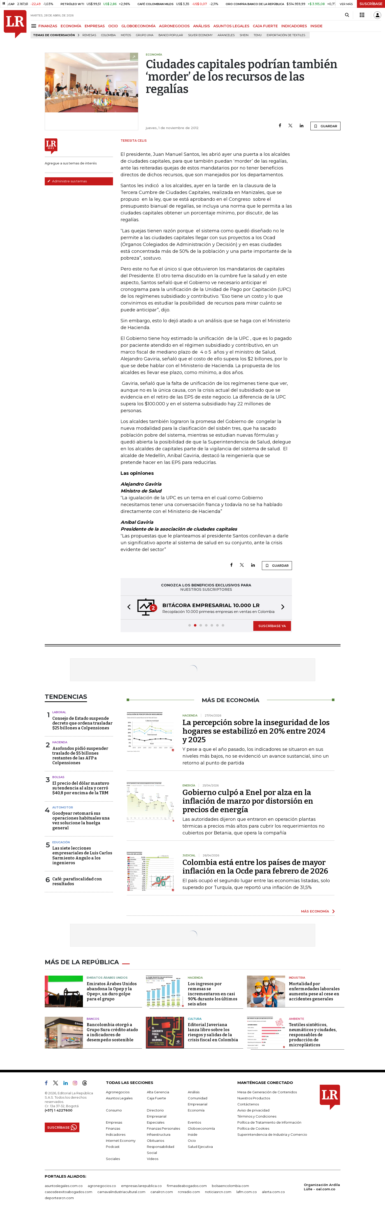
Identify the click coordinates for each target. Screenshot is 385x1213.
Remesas (89, 35)
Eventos (194, 1122)
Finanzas (113, 1128)
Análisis (193, 1092)
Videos (152, 1159)
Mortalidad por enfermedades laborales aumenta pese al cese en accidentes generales (314, 991)
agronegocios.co (102, 1186)
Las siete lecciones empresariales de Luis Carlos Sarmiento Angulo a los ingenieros (82, 855)
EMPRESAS (95, 26)
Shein (244, 35)
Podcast (113, 1147)
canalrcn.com (161, 1192)
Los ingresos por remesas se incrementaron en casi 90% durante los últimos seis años (212, 993)
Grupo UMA (144, 35)
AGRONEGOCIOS (174, 26)
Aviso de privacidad (253, 1110)
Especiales (155, 1122)
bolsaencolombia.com (230, 1186)
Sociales (113, 1159)
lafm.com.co (246, 1192)
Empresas (114, 1122)
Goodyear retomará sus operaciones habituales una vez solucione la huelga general (81, 820)
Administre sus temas (67, 181)
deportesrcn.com (59, 1198)
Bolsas (58, 777)
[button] (127, 607)
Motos (126, 35)
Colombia (108, 35)
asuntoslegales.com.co (64, 1186)
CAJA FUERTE (265, 26)
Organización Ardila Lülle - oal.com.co (322, 1187)
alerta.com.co (273, 1192)
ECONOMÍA (71, 26)
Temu (258, 35)
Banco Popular (170, 35)
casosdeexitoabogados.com (68, 1192)
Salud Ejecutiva (200, 1147)
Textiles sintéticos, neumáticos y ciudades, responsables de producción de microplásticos (313, 1034)
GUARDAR (325, 126)
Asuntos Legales (119, 1098)
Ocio (192, 1140)
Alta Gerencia (158, 1092)
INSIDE (316, 26)
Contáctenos (248, 1104)
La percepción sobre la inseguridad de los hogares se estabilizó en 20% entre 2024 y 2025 (256, 731)
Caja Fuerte (156, 1098)
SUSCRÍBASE (370, 4)
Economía (196, 1110)
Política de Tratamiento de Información (269, 1122)
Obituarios (155, 1140)
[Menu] (34, 25)
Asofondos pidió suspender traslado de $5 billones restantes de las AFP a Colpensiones (80, 755)
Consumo (114, 1110)
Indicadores (115, 1134)
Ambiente (296, 1019)
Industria (297, 977)
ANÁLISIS (201, 26)
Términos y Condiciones (256, 1116)
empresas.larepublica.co (141, 1186)
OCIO (113, 26)
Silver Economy (200, 35)
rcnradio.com (189, 1192)
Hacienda (59, 742)
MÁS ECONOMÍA (315, 911)
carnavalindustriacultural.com (121, 1192)
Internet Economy (120, 1140)
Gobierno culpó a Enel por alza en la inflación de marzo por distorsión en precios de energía (248, 801)
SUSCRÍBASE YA (272, 626)
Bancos (93, 1019)
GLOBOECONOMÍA (138, 26)
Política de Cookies (253, 1128)
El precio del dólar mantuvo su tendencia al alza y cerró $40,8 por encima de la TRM (80, 788)
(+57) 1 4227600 (58, 1110)
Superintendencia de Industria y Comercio (272, 1134)
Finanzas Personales (163, 1128)
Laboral (59, 712)
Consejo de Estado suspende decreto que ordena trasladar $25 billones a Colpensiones (82, 723)
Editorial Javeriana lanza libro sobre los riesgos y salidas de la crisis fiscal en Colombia (213, 1032)
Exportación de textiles (286, 35)
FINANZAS (47, 26)
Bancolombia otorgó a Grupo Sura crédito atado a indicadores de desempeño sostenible (112, 1032)
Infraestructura (158, 1134)
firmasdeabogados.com (187, 1186)
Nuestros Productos (253, 1098)
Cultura (194, 1019)
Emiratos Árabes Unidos (107, 977)
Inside (192, 1134)
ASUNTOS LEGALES (231, 26)
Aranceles (226, 35)
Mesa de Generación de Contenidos (267, 1092)
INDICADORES (294, 26)
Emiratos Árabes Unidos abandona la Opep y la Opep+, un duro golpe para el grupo (112, 991)
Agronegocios (117, 1092)
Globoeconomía (201, 1128)
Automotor (62, 807)
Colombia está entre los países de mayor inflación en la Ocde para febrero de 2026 (255, 867)
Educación (61, 842)
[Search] (347, 15)
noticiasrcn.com (218, 1192)
